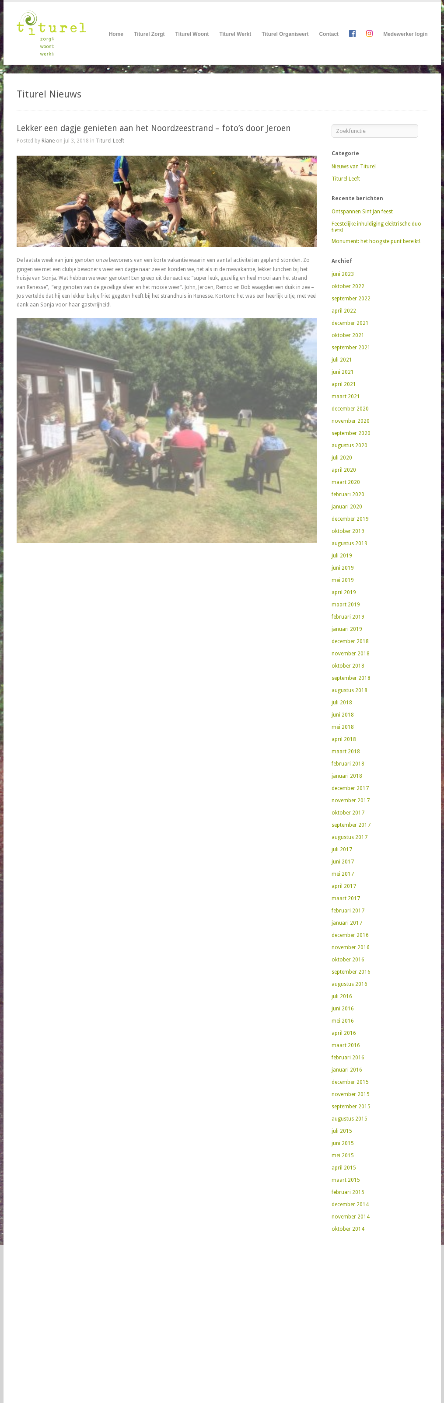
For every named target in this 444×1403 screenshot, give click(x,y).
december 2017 (350, 788)
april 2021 (344, 384)
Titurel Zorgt (149, 34)
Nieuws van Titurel (354, 167)
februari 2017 (348, 911)
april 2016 (344, 1033)
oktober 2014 (348, 1229)
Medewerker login (405, 34)
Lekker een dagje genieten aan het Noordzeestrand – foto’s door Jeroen (154, 128)
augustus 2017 (349, 837)
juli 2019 (342, 556)
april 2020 (344, 470)
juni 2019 (343, 568)
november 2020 (351, 421)
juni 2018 (343, 715)
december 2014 (350, 1204)
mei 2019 (343, 580)
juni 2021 (343, 372)
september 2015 (351, 1107)
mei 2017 (343, 874)
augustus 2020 (349, 445)
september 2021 (351, 348)
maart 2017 (346, 898)
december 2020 (350, 409)
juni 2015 (343, 1143)
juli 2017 (342, 849)
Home (116, 34)
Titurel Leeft (110, 141)
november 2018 (351, 654)
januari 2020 (347, 507)
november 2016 (351, 947)
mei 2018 (343, 727)
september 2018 (351, 678)
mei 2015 (343, 1155)
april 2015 (344, 1168)
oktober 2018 (348, 666)
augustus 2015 (349, 1119)
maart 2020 (346, 482)
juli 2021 (342, 360)
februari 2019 (348, 617)
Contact (329, 34)
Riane (48, 141)
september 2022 (351, 299)
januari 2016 (347, 1070)
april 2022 (344, 311)
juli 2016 (342, 996)
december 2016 (350, 935)
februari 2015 (348, 1192)
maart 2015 (346, 1180)
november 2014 (351, 1217)
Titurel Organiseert (285, 34)
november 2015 (351, 1094)
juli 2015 (342, 1131)
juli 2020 (342, 458)
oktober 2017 (348, 813)
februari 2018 (348, 764)
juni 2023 (343, 274)
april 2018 (344, 739)
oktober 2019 (348, 531)
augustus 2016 (349, 984)
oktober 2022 (348, 286)
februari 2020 (348, 494)
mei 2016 (343, 1021)
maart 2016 (346, 1045)
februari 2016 (348, 1058)
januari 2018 (347, 776)
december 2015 (350, 1082)
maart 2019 (346, 605)
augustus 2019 (349, 543)
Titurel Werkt (235, 34)
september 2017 (351, 825)
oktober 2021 (348, 335)
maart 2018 (346, 751)
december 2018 (350, 641)
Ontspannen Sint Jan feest (362, 212)
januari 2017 (347, 923)
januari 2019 (347, 629)
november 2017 (351, 800)
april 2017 (344, 886)
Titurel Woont (192, 34)
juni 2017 (343, 862)
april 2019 (344, 592)
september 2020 (351, 433)
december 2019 (350, 519)
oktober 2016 (348, 960)
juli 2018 (342, 703)
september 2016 (351, 972)
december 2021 (350, 323)
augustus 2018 (349, 690)
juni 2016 (343, 1009)
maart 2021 (346, 396)
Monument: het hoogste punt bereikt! (376, 241)
